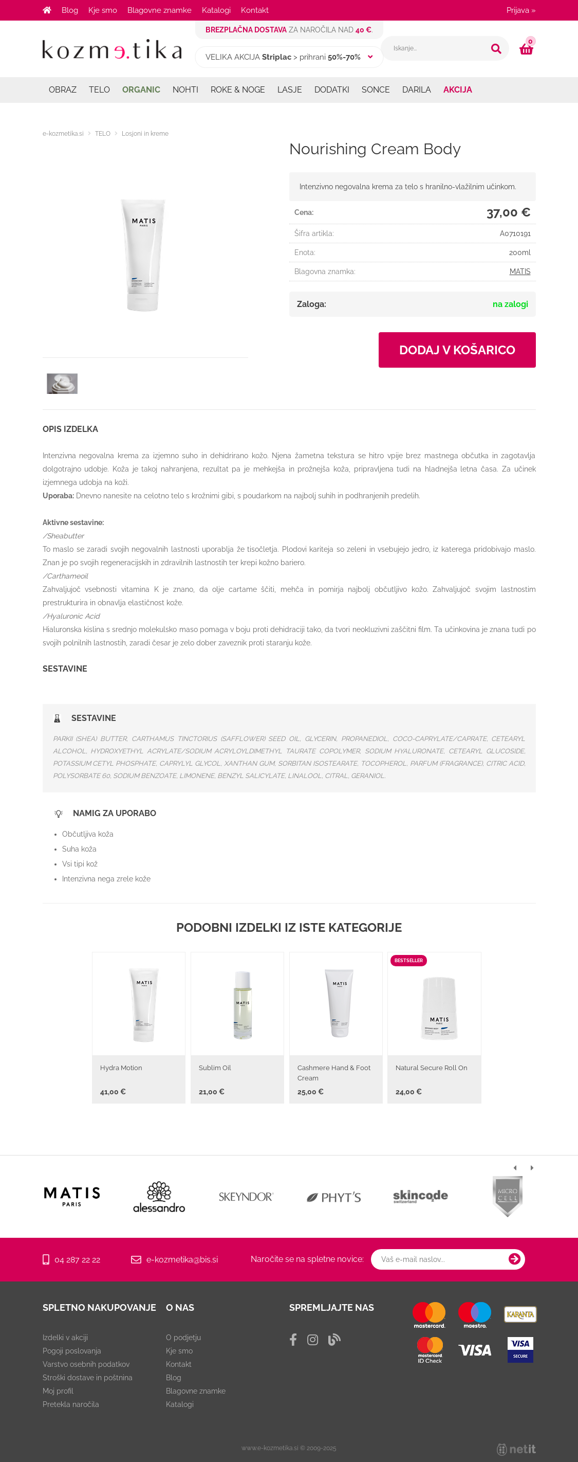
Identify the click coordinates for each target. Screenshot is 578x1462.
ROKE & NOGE (238, 90)
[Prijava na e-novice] (515, 1259)
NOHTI (185, 90)
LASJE (289, 90)
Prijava (521, 10)
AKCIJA (457, 90)
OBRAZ (63, 90)
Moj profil (58, 1391)
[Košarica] (527, 49)
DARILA (416, 90)
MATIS (520, 271)
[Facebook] (293, 1339)
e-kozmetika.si (63, 133)
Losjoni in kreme (145, 133)
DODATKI (331, 90)
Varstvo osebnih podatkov (86, 1364)
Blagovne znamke (159, 10)
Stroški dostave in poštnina (88, 1378)
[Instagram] (312, 1339)
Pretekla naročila (71, 1404)
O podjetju (183, 1337)
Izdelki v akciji (65, 1337)
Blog (70, 10)
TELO (99, 90)
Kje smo (102, 10)
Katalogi (216, 10)
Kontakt (255, 10)
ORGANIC (141, 90)
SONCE (376, 90)
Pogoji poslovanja (72, 1351)
